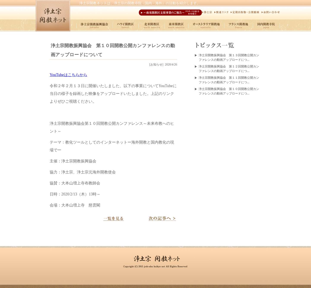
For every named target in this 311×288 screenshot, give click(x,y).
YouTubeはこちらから (68, 75)
